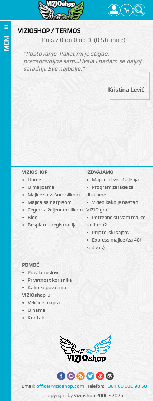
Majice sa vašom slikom (54, 194)
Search (139, 10)
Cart (126, 10)
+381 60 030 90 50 (126, 386)
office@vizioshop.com (60, 386)
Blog (33, 217)
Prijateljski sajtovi (111, 232)
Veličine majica (44, 302)
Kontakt (37, 317)
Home (34, 179)
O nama (36, 310)
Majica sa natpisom (49, 202)
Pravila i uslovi (43, 272)
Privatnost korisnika (50, 280)
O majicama (41, 187)
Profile (114, 10)
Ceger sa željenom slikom (55, 210)
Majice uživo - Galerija (115, 179)
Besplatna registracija (52, 225)
